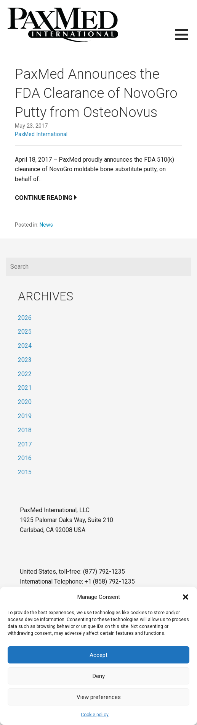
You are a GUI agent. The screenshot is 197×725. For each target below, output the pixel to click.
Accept (98, 655)
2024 (25, 345)
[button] (185, 597)
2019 (25, 416)
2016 (25, 458)
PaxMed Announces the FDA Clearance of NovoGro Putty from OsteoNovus (96, 93)
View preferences (99, 697)
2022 (25, 374)
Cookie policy (95, 714)
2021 (25, 387)
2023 (25, 359)
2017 (25, 444)
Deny (99, 676)
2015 (25, 472)
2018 (25, 430)
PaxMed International (41, 134)
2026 (25, 317)
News (46, 225)
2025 (25, 331)
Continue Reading (43, 197)
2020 (25, 401)
